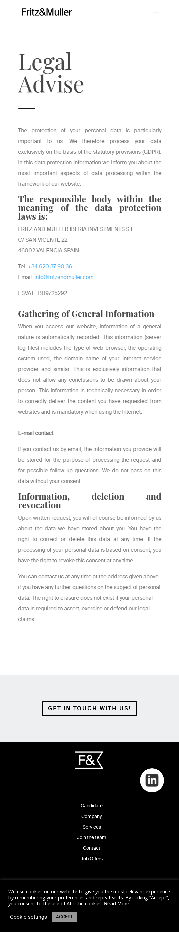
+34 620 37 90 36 (50, 266)
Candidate (92, 806)
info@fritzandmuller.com (64, 277)
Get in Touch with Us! (89, 708)
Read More (116, 904)
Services (92, 827)
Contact (91, 848)
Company (91, 816)
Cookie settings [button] (28, 917)
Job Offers (92, 859)
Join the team (91, 837)
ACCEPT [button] (64, 916)
